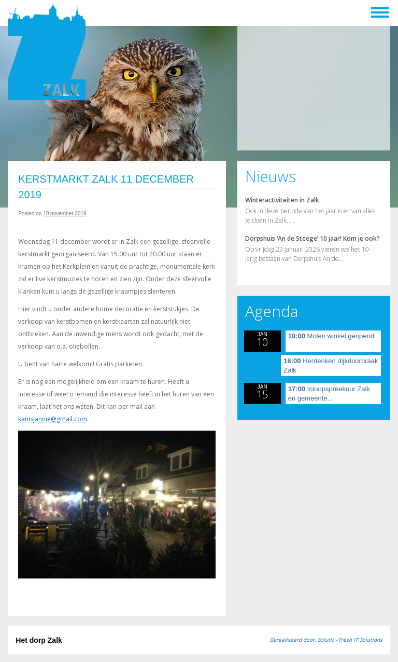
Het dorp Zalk (39, 640)
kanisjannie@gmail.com (52, 419)
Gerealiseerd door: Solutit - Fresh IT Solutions (325, 639)
